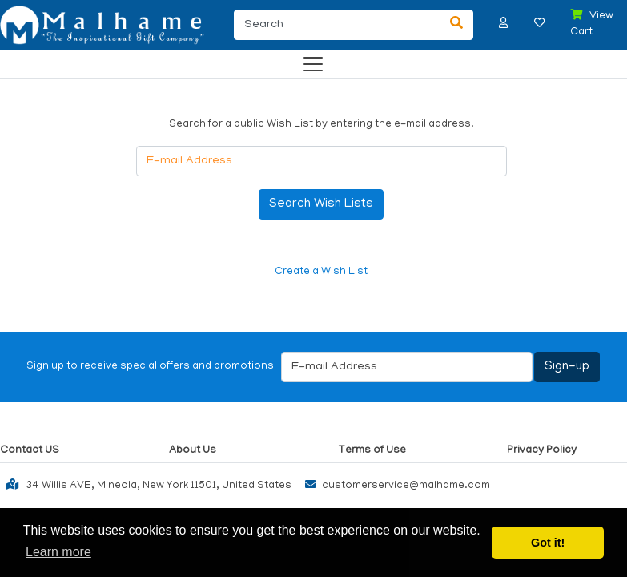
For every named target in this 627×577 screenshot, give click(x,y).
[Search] (337, 25)
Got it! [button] (548, 542)
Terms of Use (372, 451)
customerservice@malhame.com (394, 486)
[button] (503, 23)
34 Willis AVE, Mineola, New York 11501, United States (145, 484)
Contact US (29, 451)
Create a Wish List (321, 272)
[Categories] (309, 60)
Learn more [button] (58, 552)
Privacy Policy (542, 451)
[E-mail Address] (322, 161)
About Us (192, 451)
